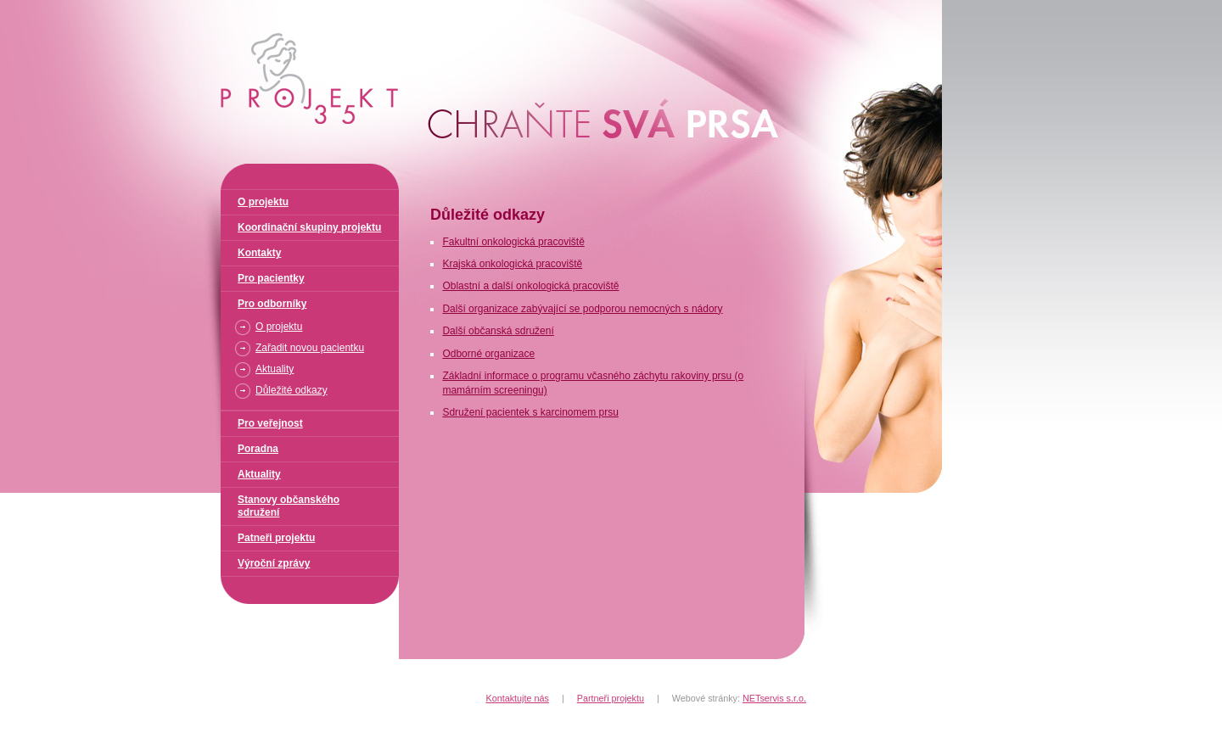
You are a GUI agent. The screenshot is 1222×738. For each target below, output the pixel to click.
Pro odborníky (272, 304)
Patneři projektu (276, 538)
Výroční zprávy (274, 563)
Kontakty (259, 253)
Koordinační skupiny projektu (309, 227)
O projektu (263, 202)
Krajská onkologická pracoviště (512, 264)
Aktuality (274, 369)
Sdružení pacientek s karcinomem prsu (530, 412)
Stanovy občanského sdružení (288, 506)
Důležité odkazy (291, 390)
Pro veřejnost (270, 423)
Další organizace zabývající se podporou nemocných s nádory (582, 309)
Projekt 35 (218, 7)
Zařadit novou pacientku (309, 348)
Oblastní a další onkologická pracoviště (530, 286)
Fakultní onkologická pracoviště (513, 242)
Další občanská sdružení (497, 331)
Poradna (258, 449)
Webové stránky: (739, 698)
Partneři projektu (610, 698)
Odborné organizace (488, 354)
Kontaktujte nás (517, 698)
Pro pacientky (271, 278)
